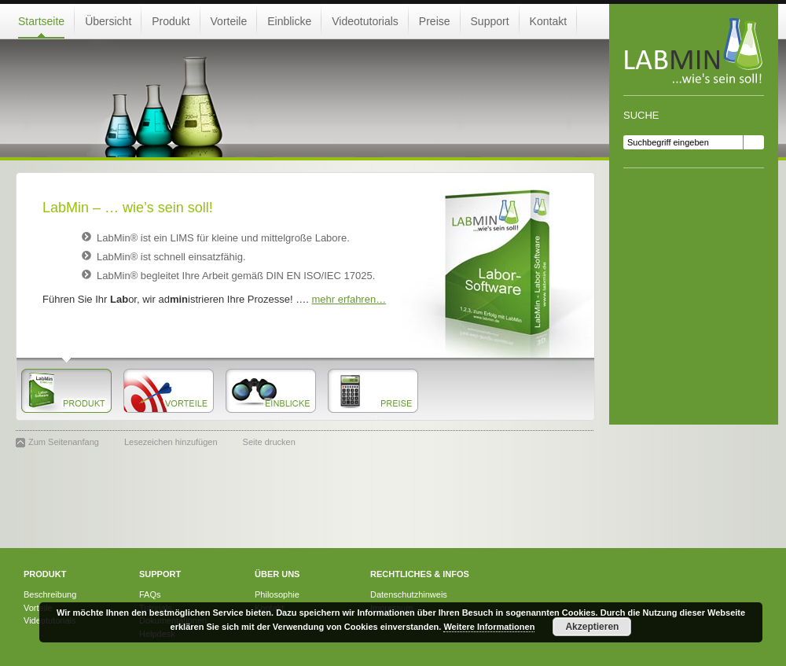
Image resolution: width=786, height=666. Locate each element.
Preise (434, 21)
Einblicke (289, 21)
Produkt (170, 21)
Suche (641, 115)
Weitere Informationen (488, 626)
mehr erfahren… (349, 299)
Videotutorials (365, 21)
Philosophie (277, 594)
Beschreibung (50, 594)
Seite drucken (269, 442)
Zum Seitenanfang (63, 442)
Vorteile (229, 21)
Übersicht (108, 21)
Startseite (41, 21)
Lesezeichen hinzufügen (171, 442)
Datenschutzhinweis (408, 594)
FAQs (150, 594)
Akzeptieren (592, 626)
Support (490, 21)
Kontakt (548, 21)
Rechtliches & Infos (419, 574)
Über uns (277, 574)
